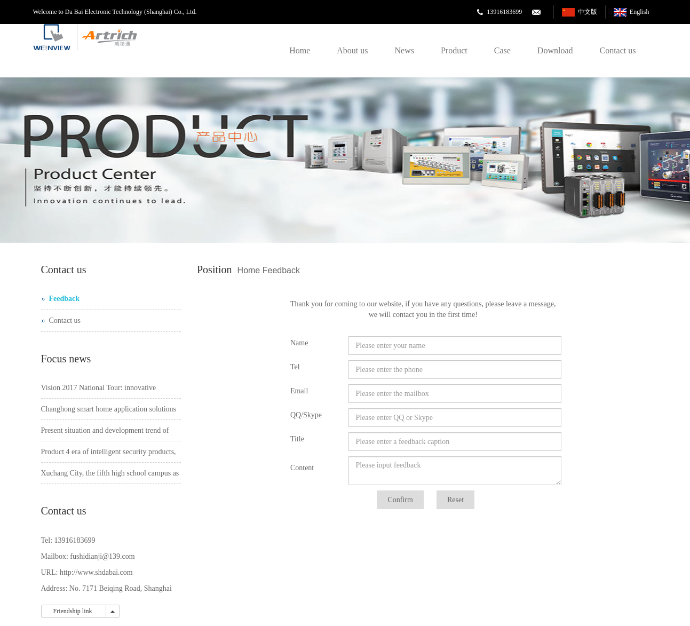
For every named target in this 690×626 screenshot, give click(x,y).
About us (352, 50)
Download (555, 50)
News (404, 50)
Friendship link (73, 611)
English (639, 11)
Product (454, 50)
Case (502, 50)
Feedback (281, 270)
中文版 (587, 11)
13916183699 (504, 11)
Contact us (618, 50)
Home (299, 50)
